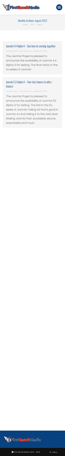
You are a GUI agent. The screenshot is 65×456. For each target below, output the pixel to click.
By (25, 51)
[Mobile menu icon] (59, 7)
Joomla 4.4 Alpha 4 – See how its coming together (31, 46)
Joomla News (12, 51)
